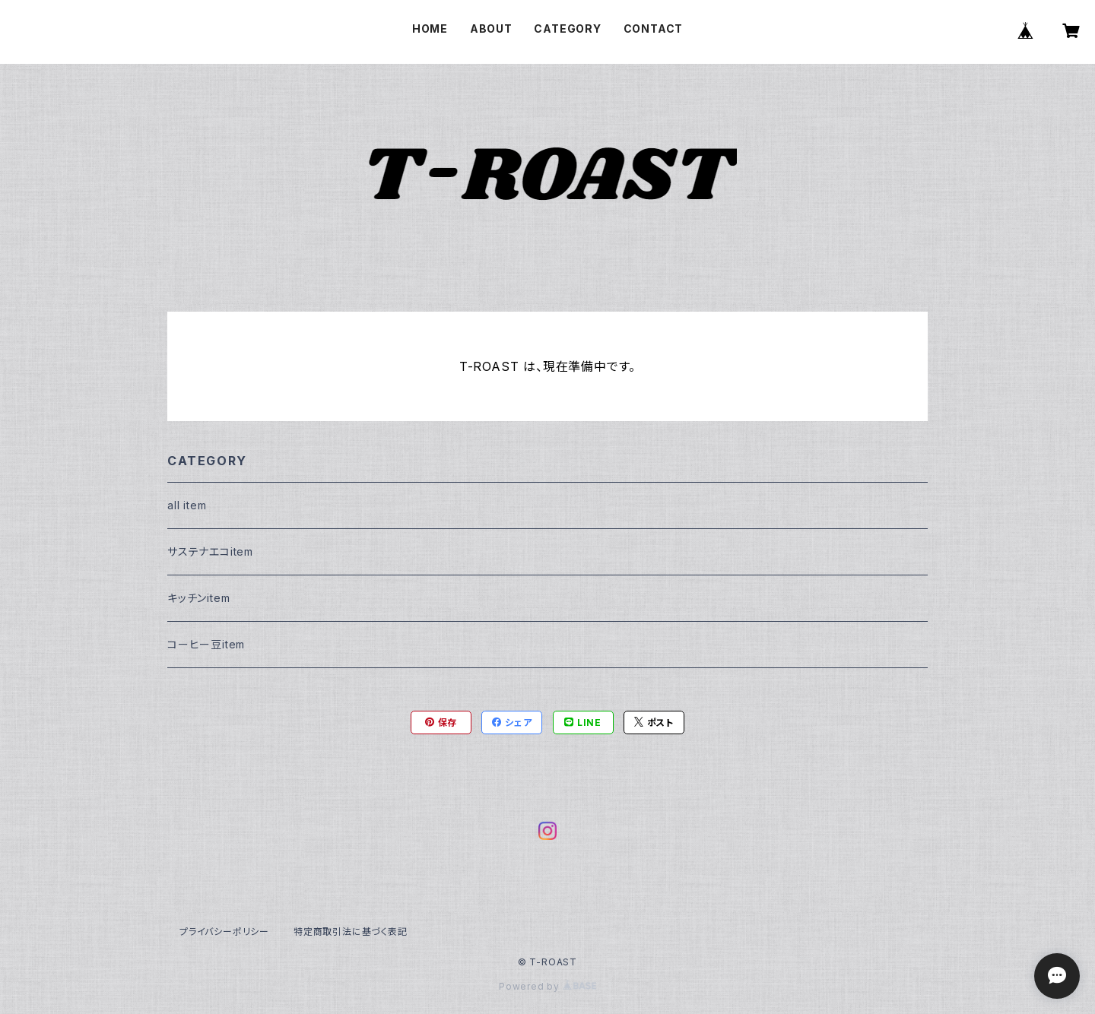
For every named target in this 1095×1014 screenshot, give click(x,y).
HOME (430, 28)
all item (186, 505)
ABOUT (491, 28)
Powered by (547, 986)
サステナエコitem (210, 551)
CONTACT (654, 28)
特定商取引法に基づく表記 (351, 931)
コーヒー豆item (206, 644)
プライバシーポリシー (224, 931)
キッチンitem (198, 597)
